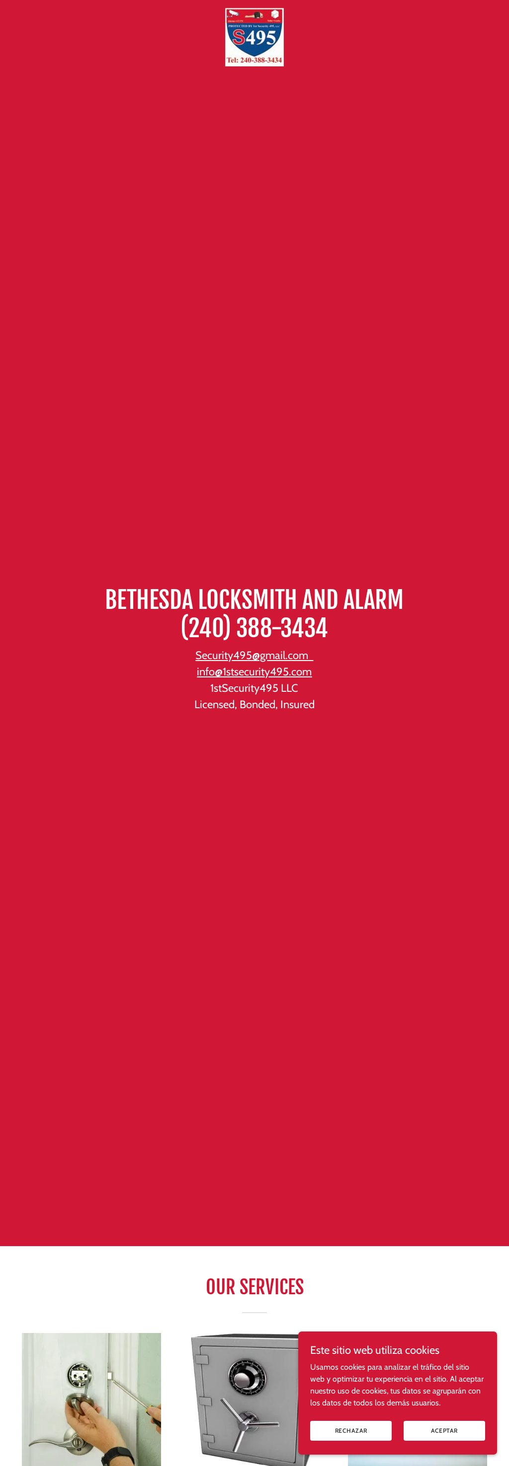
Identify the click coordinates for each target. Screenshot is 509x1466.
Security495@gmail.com (251, 655)
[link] (254, 12)
